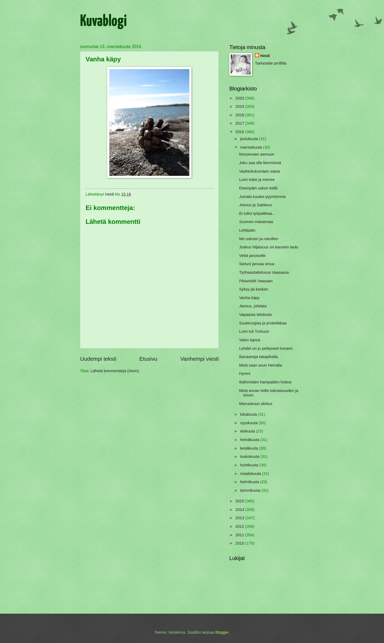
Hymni (244, 373)
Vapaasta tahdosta (255, 314)
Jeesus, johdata (253, 306)
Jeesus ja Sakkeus (255, 205)
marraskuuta (251, 147)
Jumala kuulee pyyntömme (262, 197)
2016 (240, 132)
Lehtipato (247, 230)
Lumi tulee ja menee (257, 179)
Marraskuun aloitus (255, 404)
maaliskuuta (251, 473)
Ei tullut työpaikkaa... (257, 213)
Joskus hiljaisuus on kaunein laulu (268, 247)
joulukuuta (249, 139)
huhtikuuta (249, 465)
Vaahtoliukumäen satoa (259, 171)
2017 (240, 123)
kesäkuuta (249, 448)
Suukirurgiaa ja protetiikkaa (263, 323)
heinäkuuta (250, 440)
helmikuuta (250, 482)
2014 (240, 509)
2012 (240, 526)
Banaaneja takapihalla (258, 357)
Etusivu (148, 359)
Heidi (265, 56)
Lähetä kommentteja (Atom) (115, 371)
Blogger (222, 632)
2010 (240, 543)
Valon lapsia (249, 340)
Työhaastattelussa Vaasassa (264, 272)
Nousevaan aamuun (256, 154)
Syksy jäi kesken (253, 289)
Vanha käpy (249, 298)
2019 (240, 106)
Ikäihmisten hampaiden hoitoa (265, 382)
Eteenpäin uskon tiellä (258, 188)
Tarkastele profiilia (270, 63)
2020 (240, 98)
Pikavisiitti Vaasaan (256, 281)
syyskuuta (249, 423)
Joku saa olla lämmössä (260, 163)
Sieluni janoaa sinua (256, 264)
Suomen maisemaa (256, 222)
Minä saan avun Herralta (260, 365)
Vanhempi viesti (199, 359)
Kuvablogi (103, 21)
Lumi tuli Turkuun (254, 331)
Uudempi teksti (98, 359)
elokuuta (248, 431)
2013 (240, 518)
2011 (240, 535)
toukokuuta (250, 456)
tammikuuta (250, 490)
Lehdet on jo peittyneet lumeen (266, 348)
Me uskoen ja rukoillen (258, 239)
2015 (240, 501)
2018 (240, 115)
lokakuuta (249, 414)
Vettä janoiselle (252, 255)
